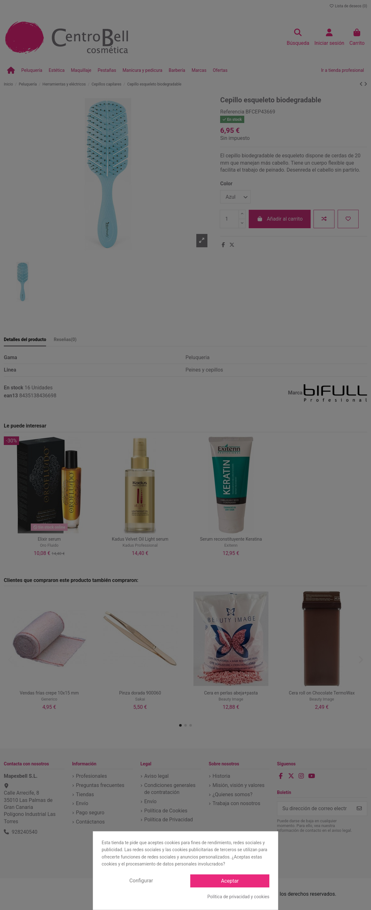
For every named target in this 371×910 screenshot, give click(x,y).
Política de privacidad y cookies (238, 896)
